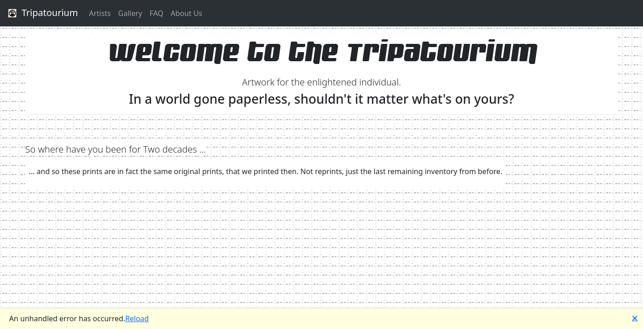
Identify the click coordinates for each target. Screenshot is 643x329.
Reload (137, 318)
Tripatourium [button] (41, 13)
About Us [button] (186, 13)
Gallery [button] (130, 13)
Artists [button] (100, 13)
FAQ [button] (156, 13)
